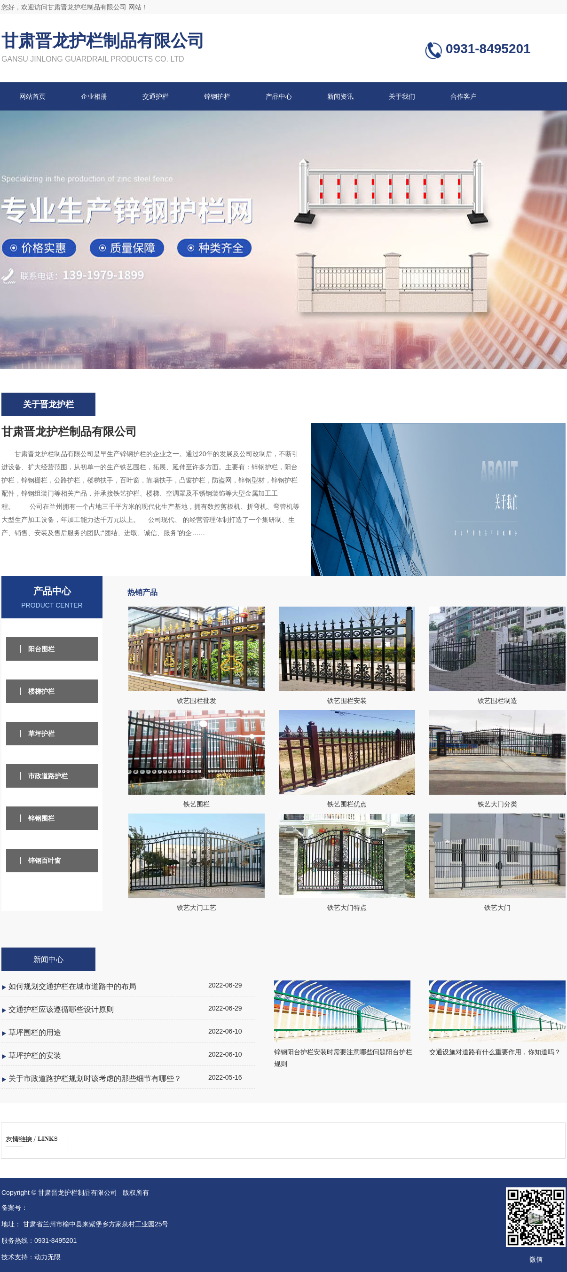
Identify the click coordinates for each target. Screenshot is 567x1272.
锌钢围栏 (41, 818)
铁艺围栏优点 (347, 804)
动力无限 (47, 1257)
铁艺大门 (497, 907)
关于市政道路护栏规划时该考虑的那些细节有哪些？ (94, 1078)
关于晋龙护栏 (48, 404)
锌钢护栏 (217, 96)
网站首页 (32, 96)
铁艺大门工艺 (196, 907)
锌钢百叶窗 (44, 860)
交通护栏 (155, 96)
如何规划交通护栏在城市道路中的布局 (72, 986)
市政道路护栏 (48, 776)
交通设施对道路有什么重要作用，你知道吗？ (495, 1052)
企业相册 (94, 96)
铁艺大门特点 (347, 907)
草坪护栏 (41, 733)
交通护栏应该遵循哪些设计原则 (61, 1009)
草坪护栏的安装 (34, 1055)
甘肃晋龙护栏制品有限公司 (103, 40)
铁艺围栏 (196, 804)
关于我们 (402, 96)
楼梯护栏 (41, 691)
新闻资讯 (340, 96)
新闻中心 (48, 959)
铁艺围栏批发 (196, 700)
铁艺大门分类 (497, 804)
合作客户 (463, 96)
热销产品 (142, 592)
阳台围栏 (41, 649)
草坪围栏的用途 (34, 1032)
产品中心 (279, 96)
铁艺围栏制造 (497, 700)
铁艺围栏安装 (347, 700)
